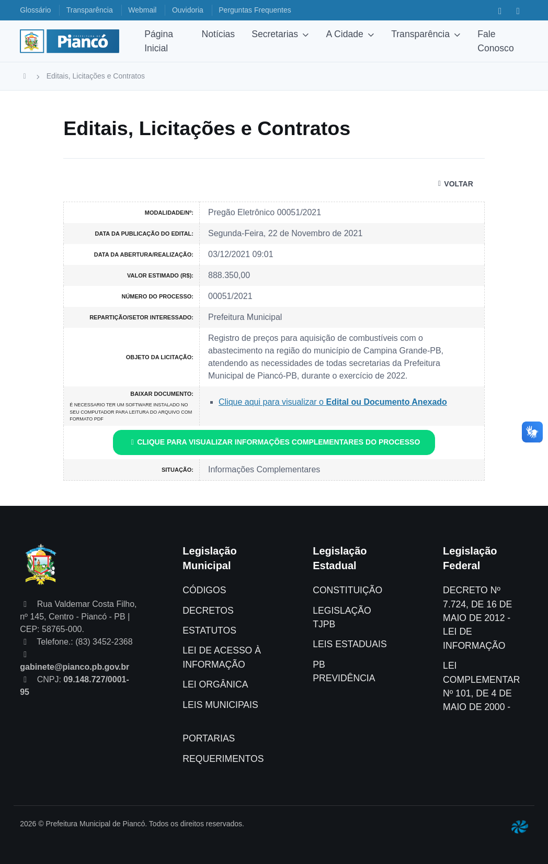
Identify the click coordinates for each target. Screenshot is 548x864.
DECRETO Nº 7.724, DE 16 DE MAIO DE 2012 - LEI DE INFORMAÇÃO (477, 618)
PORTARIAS (208, 738)
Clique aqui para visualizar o (333, 401)
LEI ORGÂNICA (215, 684)
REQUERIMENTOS (223, 759)
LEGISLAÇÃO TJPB (342, 617)
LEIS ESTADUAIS (349, 644)
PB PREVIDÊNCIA (344, 671)
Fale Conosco (495, 41)
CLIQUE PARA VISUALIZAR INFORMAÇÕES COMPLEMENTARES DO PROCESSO (274, 442)
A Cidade (344, 34)
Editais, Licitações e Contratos (96, 76)
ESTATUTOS (209, 630)
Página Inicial (158, 41)
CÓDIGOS (204, 590)
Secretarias (275, 34)
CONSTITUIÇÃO (347, 590)
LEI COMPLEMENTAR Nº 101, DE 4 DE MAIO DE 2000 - (481, 686)
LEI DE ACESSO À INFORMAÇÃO (221, 657)
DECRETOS (207, 610)
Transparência (420, 34)
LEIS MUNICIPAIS (220, 705)
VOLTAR (454, 184)
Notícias (218, 34)
